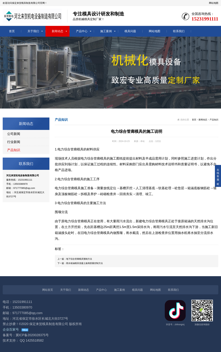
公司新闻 (13, 134)
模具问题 (130, 31)
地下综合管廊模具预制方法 (79, 259)
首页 (12, 31)
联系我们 (179, 31)
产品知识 (13, 150)
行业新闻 (13, 142)
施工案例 (106, 31)
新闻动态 (57, 31)
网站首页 (47, 289)
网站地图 (213, 3)
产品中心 (82, 31)
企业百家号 (11, 329)
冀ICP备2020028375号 (32, 335)
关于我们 (33, 31)
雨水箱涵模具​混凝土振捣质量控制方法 (84, 263)
